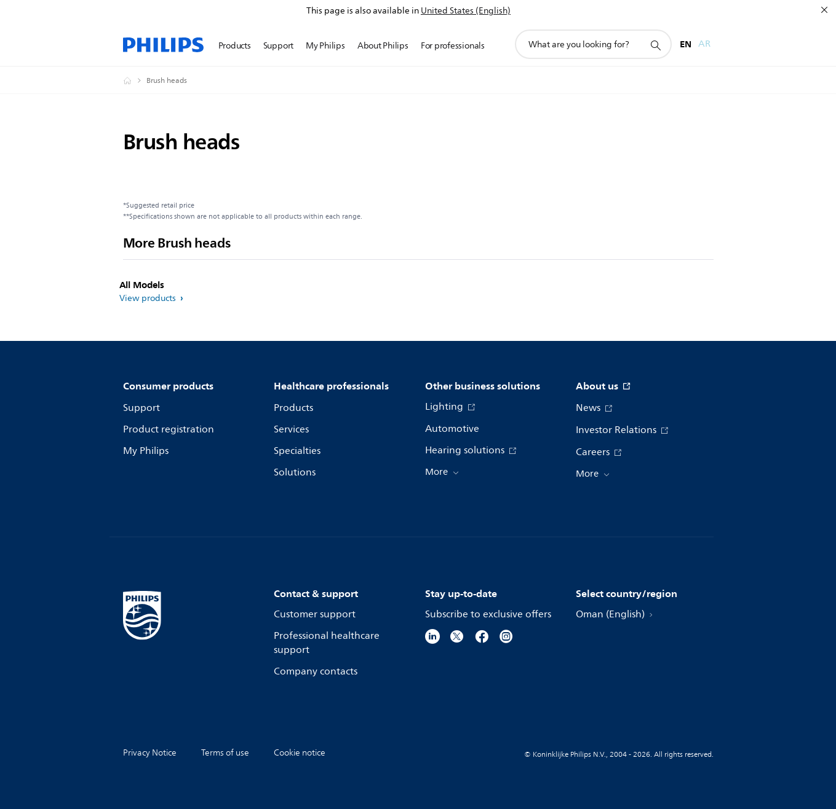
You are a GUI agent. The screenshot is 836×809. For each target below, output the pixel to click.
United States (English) (466, 11)
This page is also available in (362, 11)
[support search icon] (655, 44)
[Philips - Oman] (134, 80)
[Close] (824, 9)
